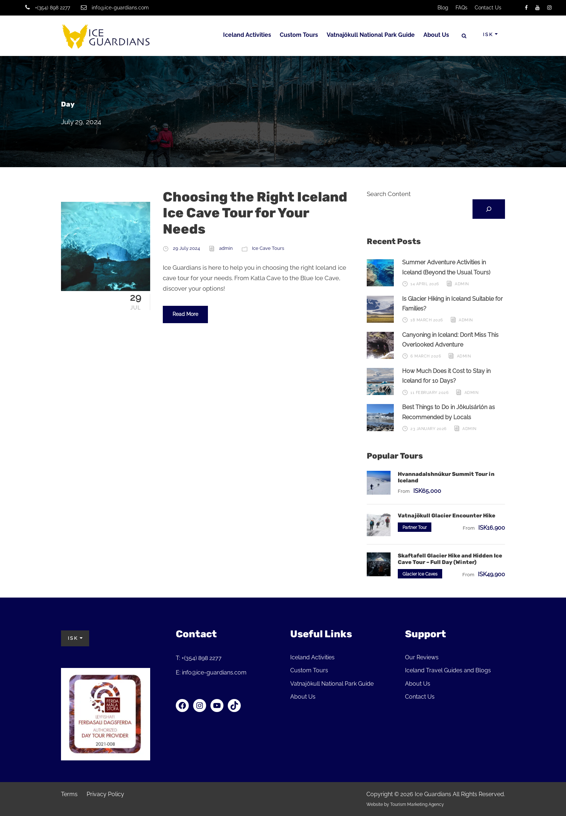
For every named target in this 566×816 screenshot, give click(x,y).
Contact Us (488, 7)
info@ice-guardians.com (120, 7)
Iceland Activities (247, 34)
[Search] (489, 209)
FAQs (461, 7)
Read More (185, 314)
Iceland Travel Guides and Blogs (448, 670)
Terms (69, 794)
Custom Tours (299, 34)
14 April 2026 (424, 284)
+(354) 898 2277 (52, 7)
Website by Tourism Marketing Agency (405, 804)
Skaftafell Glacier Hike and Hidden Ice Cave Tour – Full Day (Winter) (450, 558)
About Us (436, 34)
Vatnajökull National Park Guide (371, 34)
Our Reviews (422, 657)
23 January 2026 (428, 428)
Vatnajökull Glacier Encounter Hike (446, 515)
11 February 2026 (429, 392)
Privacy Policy (105, 794)
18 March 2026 (426, 320)
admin (226, 248)
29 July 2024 (186, 248)
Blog (442, 7)
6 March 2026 (425, 356)
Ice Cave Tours (268, 248)
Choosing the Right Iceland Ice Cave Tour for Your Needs (255, 213)
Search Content (389, 194)
